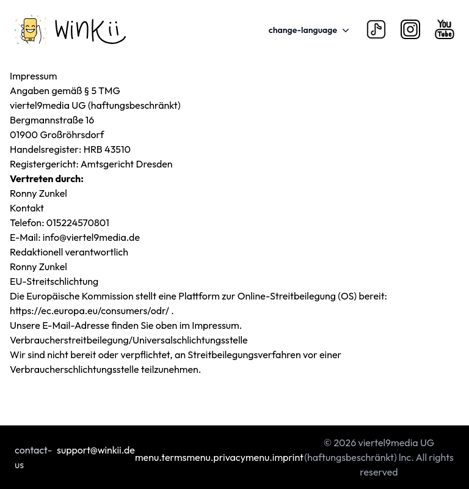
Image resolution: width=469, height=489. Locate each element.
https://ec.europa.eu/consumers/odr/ (90, 310)
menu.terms (160, 457)
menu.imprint (274, 457)
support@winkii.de (96, 450)
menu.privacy (215, 457)
